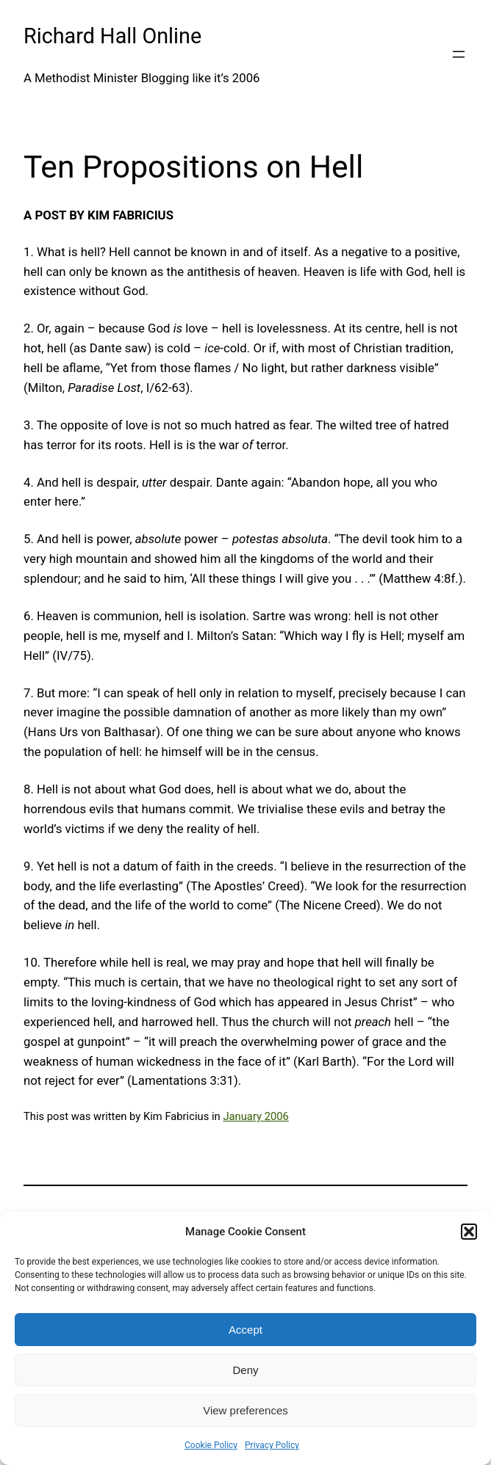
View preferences (245, 1410)
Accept (245, 1329)
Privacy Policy (272, 1445)
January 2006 (255, 1116)
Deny (245, 1370)
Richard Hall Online (112, 35)
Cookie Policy (210, 1445)
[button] (469, 1231)
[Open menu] (458, 54)
